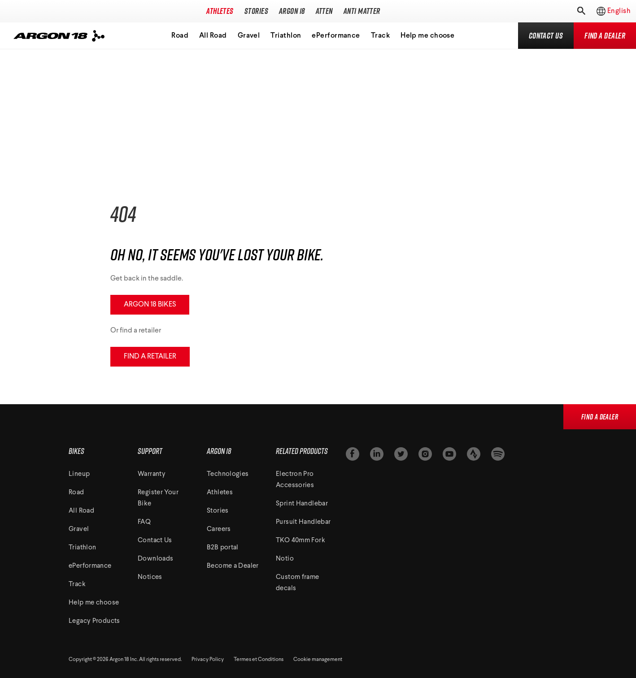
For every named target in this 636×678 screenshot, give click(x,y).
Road (179, 35)
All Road (213, 35)
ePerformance (336, 35)
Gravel (249, 35)
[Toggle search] (580, 11)
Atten (324, 11)
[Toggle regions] (609, 11)
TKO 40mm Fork (300, 540)
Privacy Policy (208, 659)
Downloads (155, 559)
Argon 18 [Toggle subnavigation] (292, 11)
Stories (256, 11)
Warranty (152, 474)
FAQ (144, 522)
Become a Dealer (233, 566)
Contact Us (155, 540)
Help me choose (427, 35)
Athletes (220, 11)
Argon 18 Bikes (150, 304)
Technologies (228, 474)
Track (380, 35)
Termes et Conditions (258, 659)
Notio (285, 559)
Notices (150, 577)
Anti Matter (362, 11)
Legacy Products (94, 621)
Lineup (79, 474)
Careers (219, 529)
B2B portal (223, 547)
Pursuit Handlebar (303, 522)
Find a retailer (150, 356)
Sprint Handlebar (302, 504)
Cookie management (317, 659)
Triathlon (285, 35)
